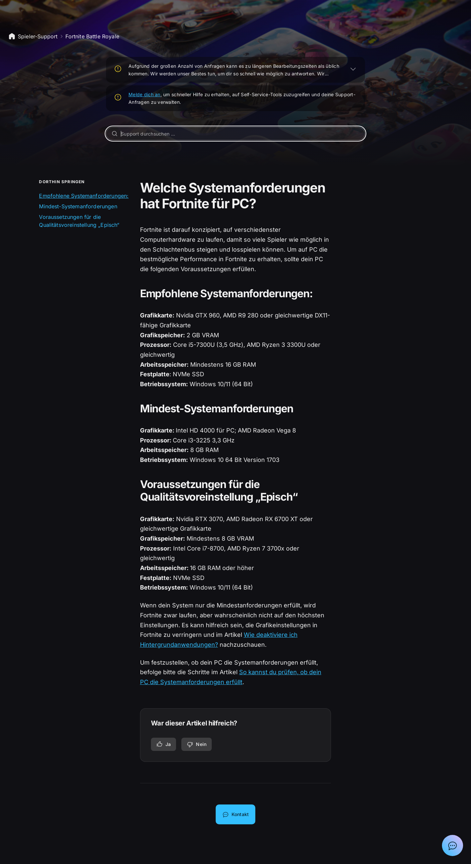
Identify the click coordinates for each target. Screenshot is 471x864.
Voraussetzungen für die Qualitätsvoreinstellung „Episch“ (79, 221)
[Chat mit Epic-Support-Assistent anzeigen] (452, 845)
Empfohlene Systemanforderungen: (83, 195)
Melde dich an (144, 94)
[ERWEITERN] (353, 68)
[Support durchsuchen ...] (235, 133)
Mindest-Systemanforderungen (78, 206)
